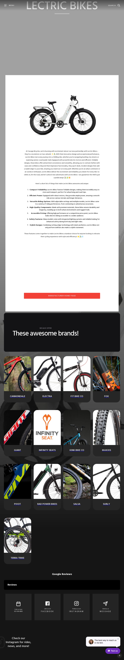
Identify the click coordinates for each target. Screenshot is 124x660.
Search (112, 5)
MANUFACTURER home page (62, 295)
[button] (4, 592)
